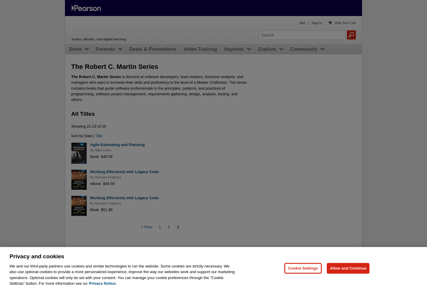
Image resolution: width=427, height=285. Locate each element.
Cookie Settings (303, 273)
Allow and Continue (348, 273)
